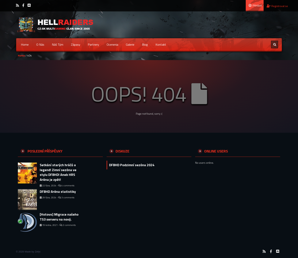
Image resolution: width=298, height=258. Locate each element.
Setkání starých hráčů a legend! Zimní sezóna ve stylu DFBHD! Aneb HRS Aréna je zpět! (58, 172)
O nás (40, 44)
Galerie (130, 44)
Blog (145, 44)
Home (25, 44)
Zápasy (75, 44)
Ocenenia (112, 44)
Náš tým (57, 44)
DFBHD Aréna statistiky (58, 191)
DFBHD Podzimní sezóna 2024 (131, 165)
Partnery (93, 44)
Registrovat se (277, 6)
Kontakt (160, 44)
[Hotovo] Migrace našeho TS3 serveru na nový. (59, 217)
